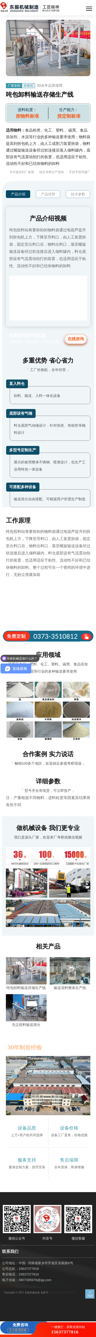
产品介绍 (18, 194)
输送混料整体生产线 (70, 988)
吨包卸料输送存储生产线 (26, 988)
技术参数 (78, 194)
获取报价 (47, 1149)
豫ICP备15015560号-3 (64, 1292)
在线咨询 (75, 339)
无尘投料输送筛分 (26, 1025)
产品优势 (48, 194)
